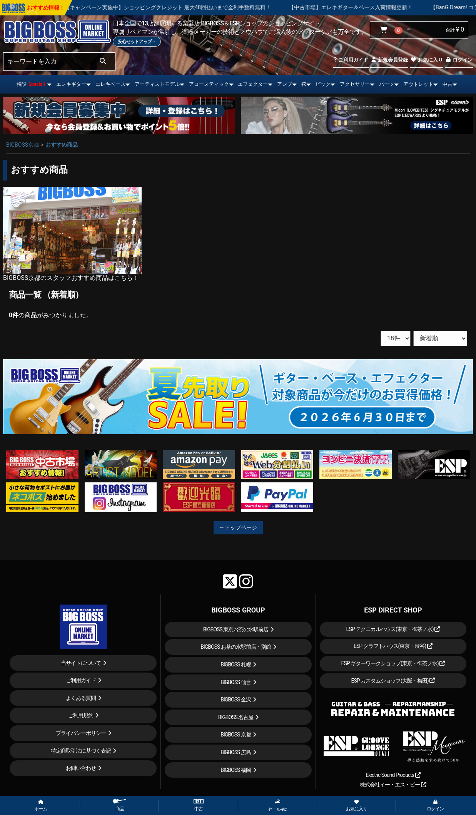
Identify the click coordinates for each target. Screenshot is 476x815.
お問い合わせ (81, 768)
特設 (31, 84)
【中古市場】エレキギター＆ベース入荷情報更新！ (377, 7)
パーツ (386, 84)
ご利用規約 (80, 715)
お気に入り (426, 60)
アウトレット (418, 84)
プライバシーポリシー (81, 733)
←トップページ (238, 527)
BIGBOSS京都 (22, 145)
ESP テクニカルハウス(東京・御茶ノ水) (393, 629)
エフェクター (253, 84)
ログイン (459, 60)
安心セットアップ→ (137, 41)
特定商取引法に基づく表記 (81, 751)
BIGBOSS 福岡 (235, 770)
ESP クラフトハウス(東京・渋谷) (393, 646)
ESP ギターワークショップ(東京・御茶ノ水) (393, 663)
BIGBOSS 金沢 (235, 699)
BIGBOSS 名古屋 (236, 717)
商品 (119, 805)
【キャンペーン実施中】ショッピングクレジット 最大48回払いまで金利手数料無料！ (193, 7)
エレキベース (110, 84)
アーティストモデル (157, 84)
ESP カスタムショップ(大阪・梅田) (393, 681)
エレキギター (71, 84)
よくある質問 (81, 698)
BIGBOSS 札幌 (235, 664)
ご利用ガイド (351, 60)
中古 (448, 84)
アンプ (284, 84)
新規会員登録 (389, 60)
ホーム (40, 806)
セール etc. (277, 805)
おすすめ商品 (61, 145)
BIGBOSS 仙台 (235, 682)
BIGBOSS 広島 (235, 752)
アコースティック (209, 84)
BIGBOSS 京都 (235, 734)
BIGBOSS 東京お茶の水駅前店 (236, 629)
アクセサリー (355, 84)
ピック (323, 84)
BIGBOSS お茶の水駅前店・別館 (235, 647)
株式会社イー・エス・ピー (393, 785)
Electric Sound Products (393, 775)
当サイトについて (81, 663)
